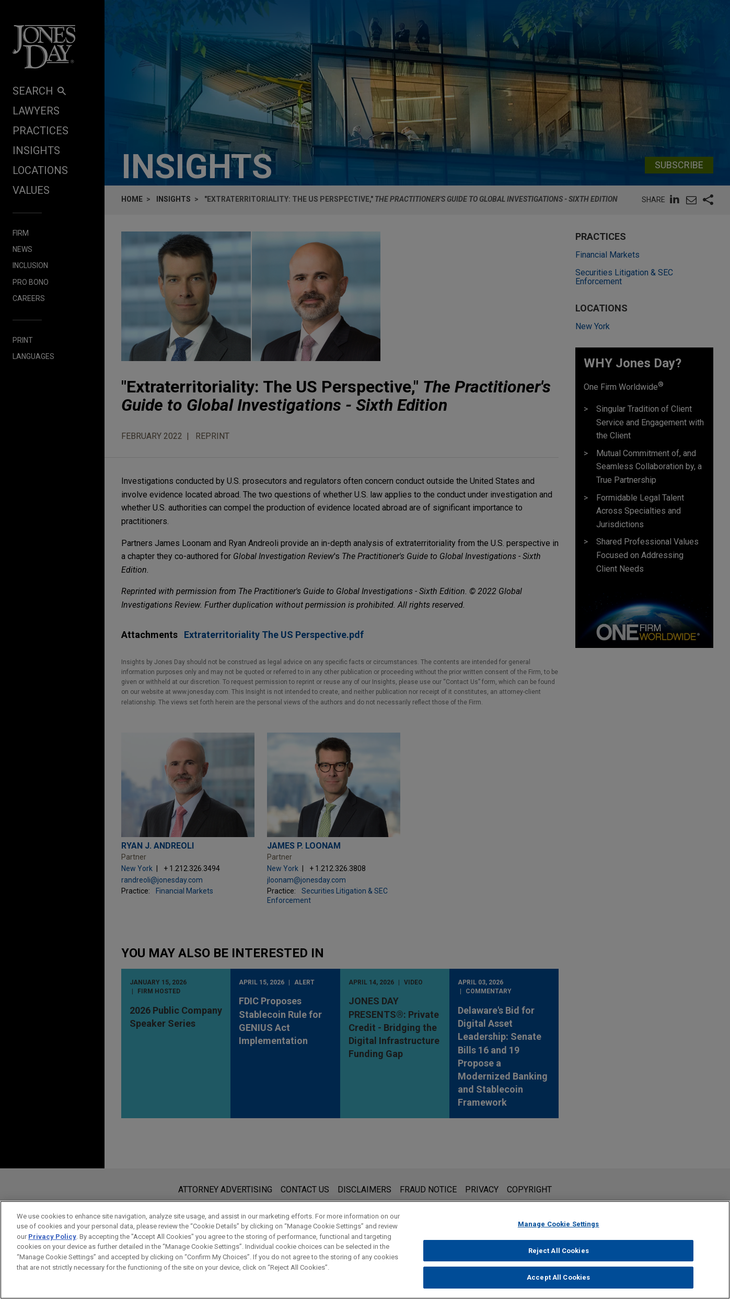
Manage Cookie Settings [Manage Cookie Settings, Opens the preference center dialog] (558, 1230)
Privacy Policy (52, 1243)
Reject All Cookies (558, 1256)
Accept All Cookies (558, 1284)
